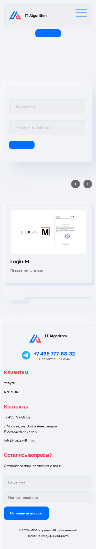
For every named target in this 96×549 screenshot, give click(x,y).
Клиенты (11, 392)
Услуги (9, 383)
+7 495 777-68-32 (54, 353)
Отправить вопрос (26, 513)
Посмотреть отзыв (26, 270)
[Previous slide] (75, 184)
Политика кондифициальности (48, 536)
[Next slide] (87, 184)
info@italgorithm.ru (19, 440)
